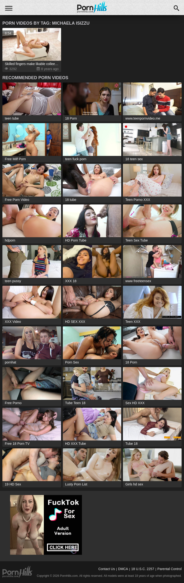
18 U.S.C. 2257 (142, 569)
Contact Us (106, 569)
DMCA (123, 569)
